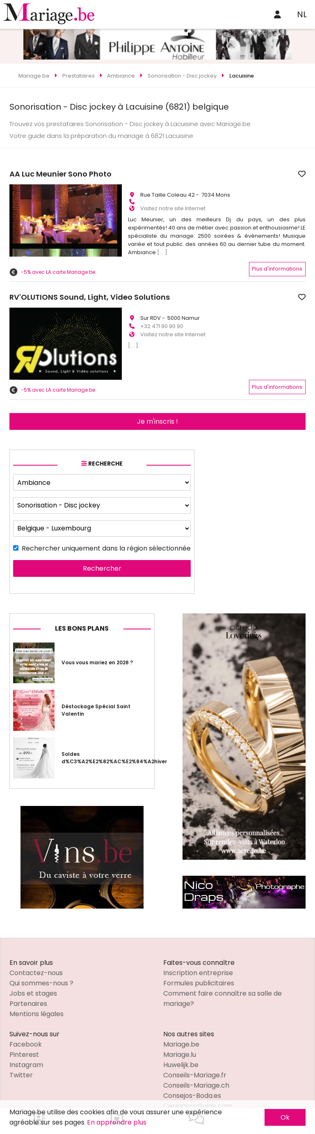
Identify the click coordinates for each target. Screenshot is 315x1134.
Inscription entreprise (198, 955)
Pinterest (24, 1036)
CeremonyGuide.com (197, 1088)
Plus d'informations (277, 265)
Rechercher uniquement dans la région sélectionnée (106, 530)
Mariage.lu (179, 1036)
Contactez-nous (36, 955)
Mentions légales (36, 996)
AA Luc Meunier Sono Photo (179, 174)
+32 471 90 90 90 (161, 319)
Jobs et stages (33, 975)
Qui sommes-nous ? (41, 965)
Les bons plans (82, 610)
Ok (285, 1117)
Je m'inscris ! (157, 404)
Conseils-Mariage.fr (194, 1057)
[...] (162, 249)
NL (302, 14)
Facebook (25, 1026)
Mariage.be (181, 1026)
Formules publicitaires (198, 965)
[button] (16, 326)
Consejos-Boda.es (192, 1077)
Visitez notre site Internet (172, 205)
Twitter (21, 1057)
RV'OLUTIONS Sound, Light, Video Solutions (208, 293)
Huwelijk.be (181, 1046)
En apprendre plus (116, 1122)
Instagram (26, 1046)
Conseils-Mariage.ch (196, 1067)
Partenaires (28, 985)
